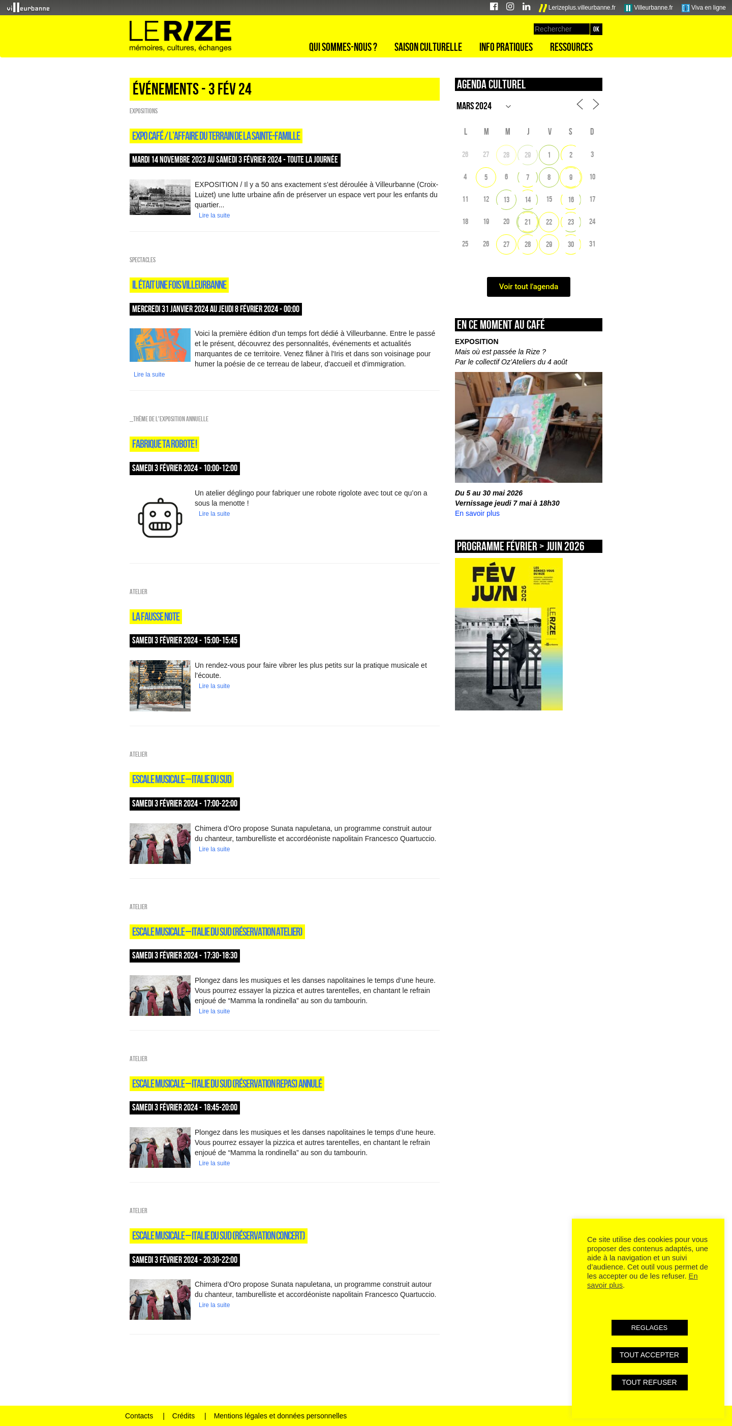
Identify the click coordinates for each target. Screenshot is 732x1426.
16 (571, 199)
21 (528, 222)
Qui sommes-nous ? (343, 47)
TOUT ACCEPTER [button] (649, 1355)
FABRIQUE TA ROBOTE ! (164, 444)
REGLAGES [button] (649, 1327)
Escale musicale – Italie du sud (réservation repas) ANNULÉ (227, 1083)
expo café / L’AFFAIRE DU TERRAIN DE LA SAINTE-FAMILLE (216, 136)
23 (571, 222)
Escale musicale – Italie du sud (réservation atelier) (217, 931)
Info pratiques (506, 47)
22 (549, 222)
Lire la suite (214, 215)
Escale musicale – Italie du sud (181, 779)
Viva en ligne (704, 8)
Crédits (183, 1416)
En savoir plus (477, 513)
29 (528, 154)
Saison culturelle (428, 47)
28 (506, 154)
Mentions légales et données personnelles (280, 1416)
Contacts (139, 1416)
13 (506, 199)
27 (506, 244)
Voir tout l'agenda (529, 286)
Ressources (571, 47)
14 (528, 199)
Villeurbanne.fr (648, 8)
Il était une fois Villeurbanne (179, 284)
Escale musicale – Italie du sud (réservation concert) (218, 1235)
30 (571, 244)
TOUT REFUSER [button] (649, 1382)
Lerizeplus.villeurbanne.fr (577, 8)
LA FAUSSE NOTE (155, 616)
